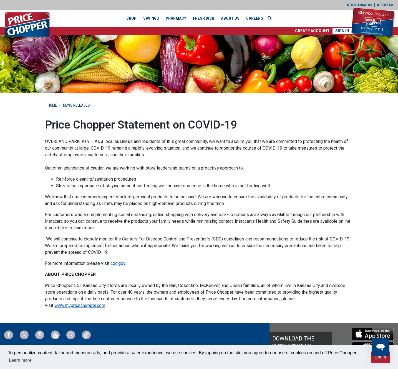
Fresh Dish (203, 18)
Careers (254, 18)
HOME (52, 105)
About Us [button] (230, 18)
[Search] (271, 18)
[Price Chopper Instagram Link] (70, 334)
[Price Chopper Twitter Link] (24, 334)
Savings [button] (151, 18)
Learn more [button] (20, 360)
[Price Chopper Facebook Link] (8, 334)
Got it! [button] (380, 357)
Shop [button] (131, 18)
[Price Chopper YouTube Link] (55, 334)
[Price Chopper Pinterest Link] (39, 334)
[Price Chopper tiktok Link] (86, 334)
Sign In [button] (342, 31)
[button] (312, 31)
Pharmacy (176, 18)
